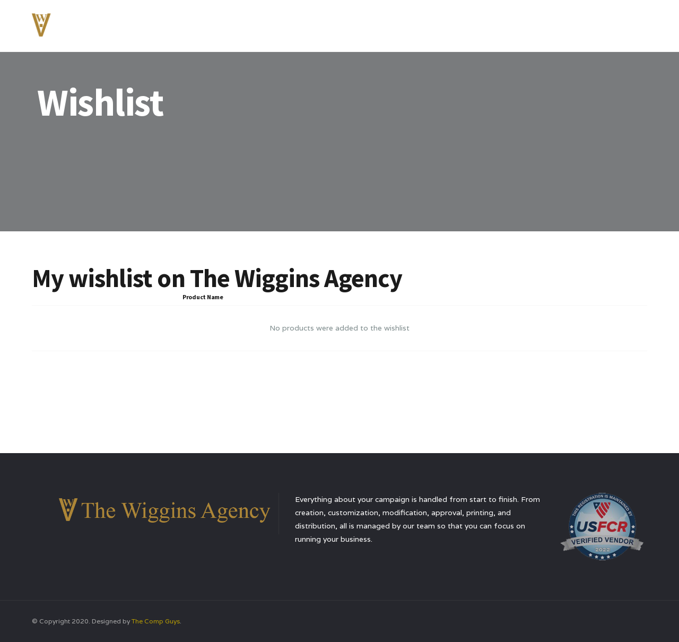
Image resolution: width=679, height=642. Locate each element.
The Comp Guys (156, 621)
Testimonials (528, 23)
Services (467, 23)
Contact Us (594, 23)
